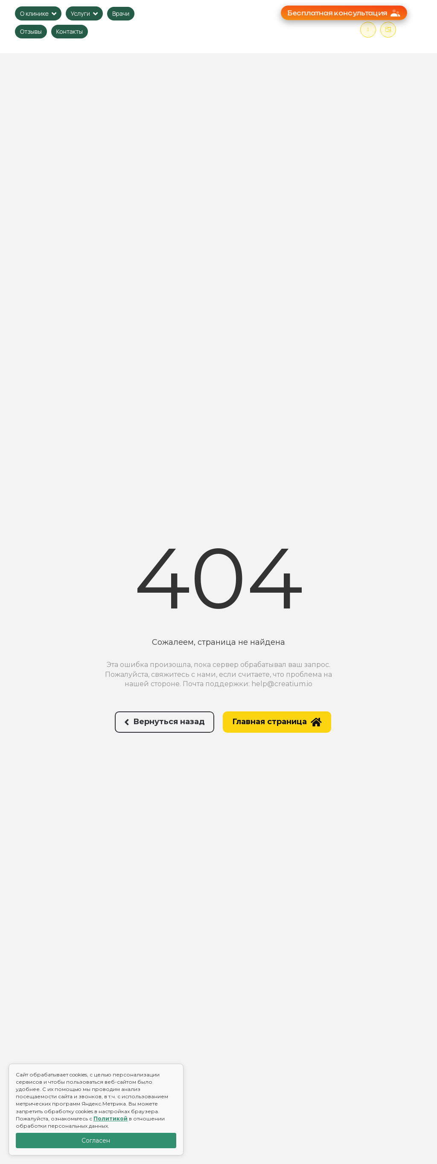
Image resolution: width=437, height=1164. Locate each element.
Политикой (110, 1118)
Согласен (96, 1140)
